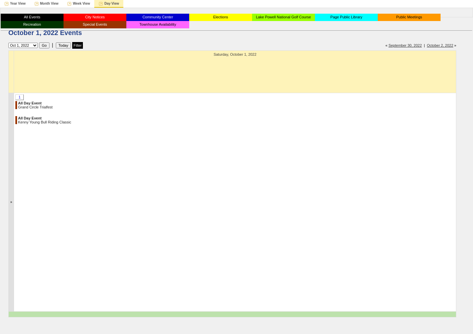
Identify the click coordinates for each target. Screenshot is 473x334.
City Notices (95, 17)
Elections (220, 17)
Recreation (32, 24)
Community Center (157, 17)
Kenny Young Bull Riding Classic (44, 120)
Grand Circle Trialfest (35, 105)
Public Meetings (409, 17)
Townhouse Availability (157, 24)
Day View (111, 3)
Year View (18, 3)
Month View (49, 3)
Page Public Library (346, 17)
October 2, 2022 (440, 45)
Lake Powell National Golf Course (283, 17)
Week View (81, 3)
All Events (32, 17)
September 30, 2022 (405, 45)
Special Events (95, 24)
